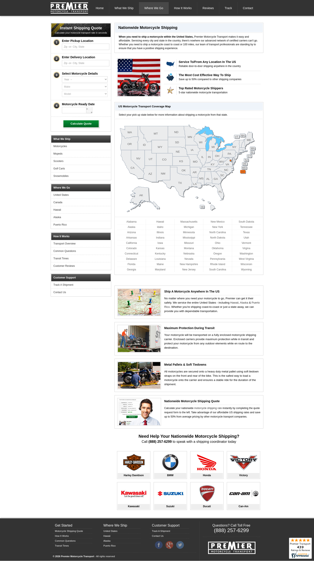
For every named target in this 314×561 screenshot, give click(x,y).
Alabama (131, 221)
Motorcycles (60, 146)
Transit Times (61, 258)
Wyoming (246, 269)
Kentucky (160, 253)
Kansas (160, 248)
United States (61, 194)
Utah (246, 237)
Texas (246, 232)
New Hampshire (189, 264)
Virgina (246, 248)
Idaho (160, 227)
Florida (132, 264)
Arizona (131, 232)
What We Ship (123, 8)
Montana (189, 248)
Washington (246, 253)
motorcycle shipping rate (208, 408)
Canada (57, 202)
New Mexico (217, 221)
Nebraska (188, 253)
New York (217, 227)
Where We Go (153, 8)
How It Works (183, 8)
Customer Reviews (64, 265)
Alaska (57, 217)
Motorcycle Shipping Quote (69, 531)
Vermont (246, 242)
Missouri (189, 242)
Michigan (189, 227)
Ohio (217, 242)
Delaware (131, 258)
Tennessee (246, 227)
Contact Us (59, 292)
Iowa (160, 242)
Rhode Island (217, 264)
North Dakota (217, 237)
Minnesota (189, 232)
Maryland (160, 269)
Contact (248, 8)
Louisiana (160, 258)
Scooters (58, 161)
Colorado (131, 248)
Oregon (217, 253)
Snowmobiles (61, 176)
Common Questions (64, 251)
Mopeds (58, 153)
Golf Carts (59, 168)
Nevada (188, 258)
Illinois (160, 232)
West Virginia (246, 258)
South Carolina (217, 269)
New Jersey (189, 269)
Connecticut (131, 253)
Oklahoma (218, 248)
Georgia (131, 269)
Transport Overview (64, 243)
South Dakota (246, 221)
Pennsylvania (217, 258)
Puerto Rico (60, 224)
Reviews (208, 8)
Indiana (160, 237)
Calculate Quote (81, 123)
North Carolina (217, 232)
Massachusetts (188, 221)
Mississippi (189, 237)
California (131, 242)
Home (100, 8)
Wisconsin (246, 264)
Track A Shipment (63, 284)
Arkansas (131, 237)
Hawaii (57, 209)
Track (228, 8)
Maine (160, 264)
